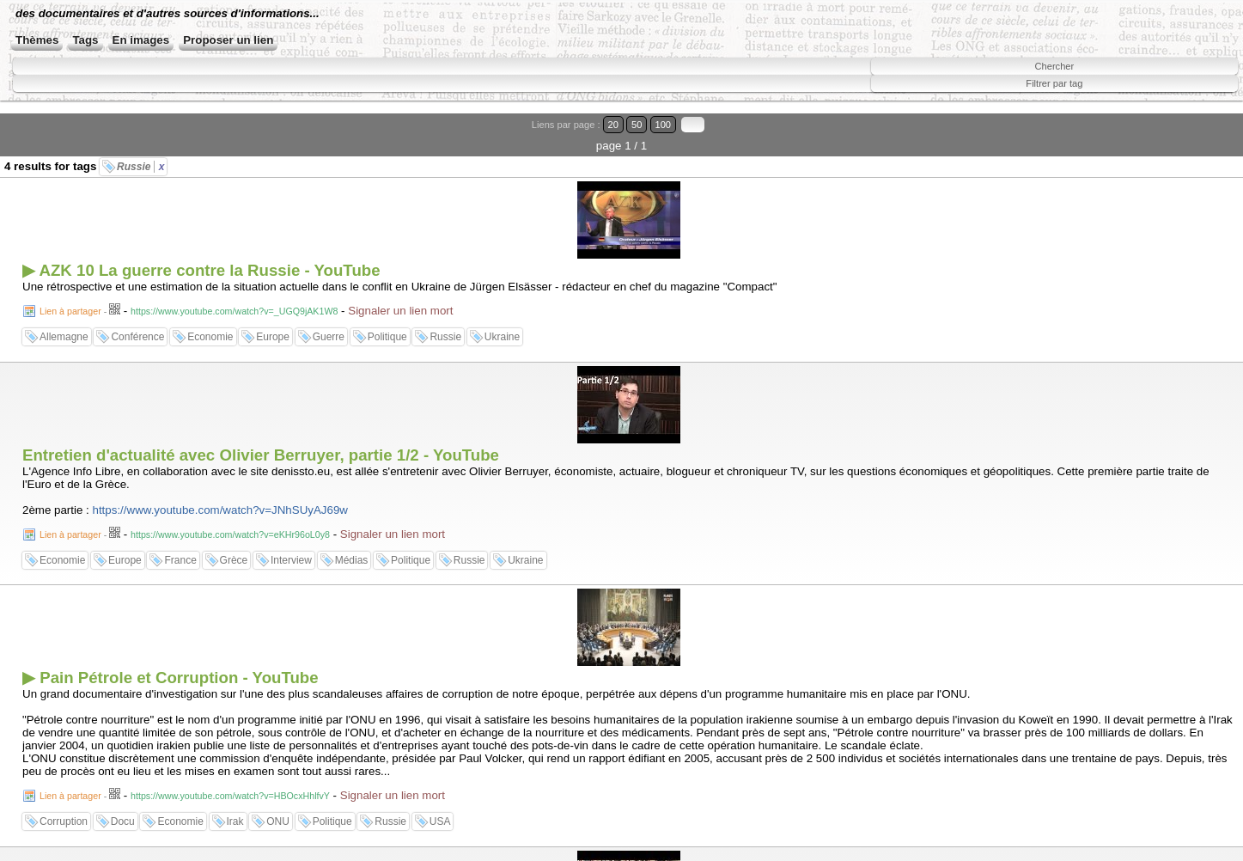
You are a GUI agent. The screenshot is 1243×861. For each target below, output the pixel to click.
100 (663, 124)
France (180, 560)
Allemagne (64, 337)
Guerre (328, 337)
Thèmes (36, 40)
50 (636, 124)
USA (440, 821)
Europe (272, 337)
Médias (352, 560)
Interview (291, 560)
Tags (85, 40)
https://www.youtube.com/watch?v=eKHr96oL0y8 (230, 534)
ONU (277, 821)
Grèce (234, 560)
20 (613, 124)
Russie (140, 167)
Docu (123, 821)
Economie (210, 337)
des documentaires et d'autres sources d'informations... (167, 13)
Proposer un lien (228, 40)
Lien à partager (70, 311)
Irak (235, 821)
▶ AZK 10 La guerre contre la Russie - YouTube (201, 270)
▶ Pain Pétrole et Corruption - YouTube (170, 678)
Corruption (64, 821)
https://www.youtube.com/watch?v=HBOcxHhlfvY (230, 796)
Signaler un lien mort (400, 310)
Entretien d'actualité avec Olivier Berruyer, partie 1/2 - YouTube (260, 455)
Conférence (137, 337)
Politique (387, 337)
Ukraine (502, 337)
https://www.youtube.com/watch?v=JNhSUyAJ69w (220, 510)
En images (141, 40)
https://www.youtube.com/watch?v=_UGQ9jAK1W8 (234, 311)
